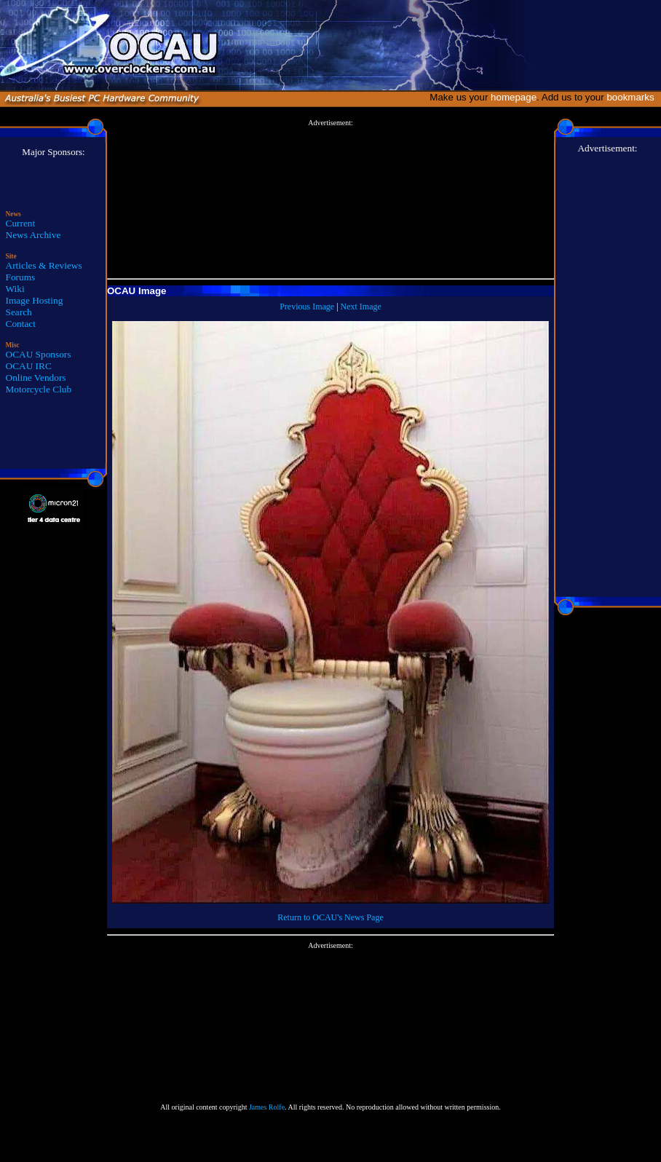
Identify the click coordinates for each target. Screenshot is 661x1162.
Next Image (361, 306)
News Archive (33, 234)
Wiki (15, 288)
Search (19, 312)
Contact (21, 323)
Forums (21, 277)
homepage (514, 97)
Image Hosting (34, 300)
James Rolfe (267, 1107)
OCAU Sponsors (38, 354)
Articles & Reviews (44, 265)
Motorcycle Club (39, 389)
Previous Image (307, 306)
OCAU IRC (29, 365)
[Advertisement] (330, 199)
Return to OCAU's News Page (330, 917)
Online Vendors (36, 377)
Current (21, 223)
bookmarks (633, 97)
